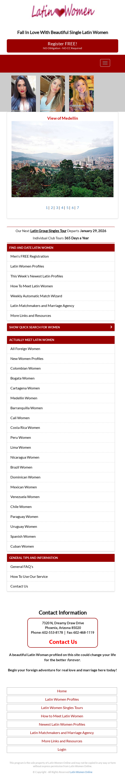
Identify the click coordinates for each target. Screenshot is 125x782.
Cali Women (20, 418)
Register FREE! (62, 45)
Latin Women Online (81, 772)
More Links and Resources (30, 315)
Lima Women (20, 447)
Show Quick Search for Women (34, 327)
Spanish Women (23, 536)
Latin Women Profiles (27, 266)
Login (62, 749)
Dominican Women (25, 477)
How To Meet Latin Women (31, 286)
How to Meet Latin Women (62, 716)
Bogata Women (22, 378)
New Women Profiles (26, 358)
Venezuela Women (25, 496)
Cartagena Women (25, 388)
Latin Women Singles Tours (62, 707)
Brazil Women (21, 467)
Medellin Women (23, 398)
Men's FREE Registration (29, 256)
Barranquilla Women (26, 408)
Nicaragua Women (24, 457)
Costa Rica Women (25, 427)
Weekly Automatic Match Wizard (36, 296)
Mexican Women (23, 487)
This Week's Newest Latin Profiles (36, 276)
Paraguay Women (24, 516)
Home (62, 691)
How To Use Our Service (29, 576)
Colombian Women (25, 368)
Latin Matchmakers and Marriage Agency (42, 305)
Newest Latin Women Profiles (62, 724)
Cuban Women (22, 546)
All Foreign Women (25, 348)
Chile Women (21, 506)
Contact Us (19, 586)
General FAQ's (21, 566)
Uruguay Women (23, 526)
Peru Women (20, 437)
